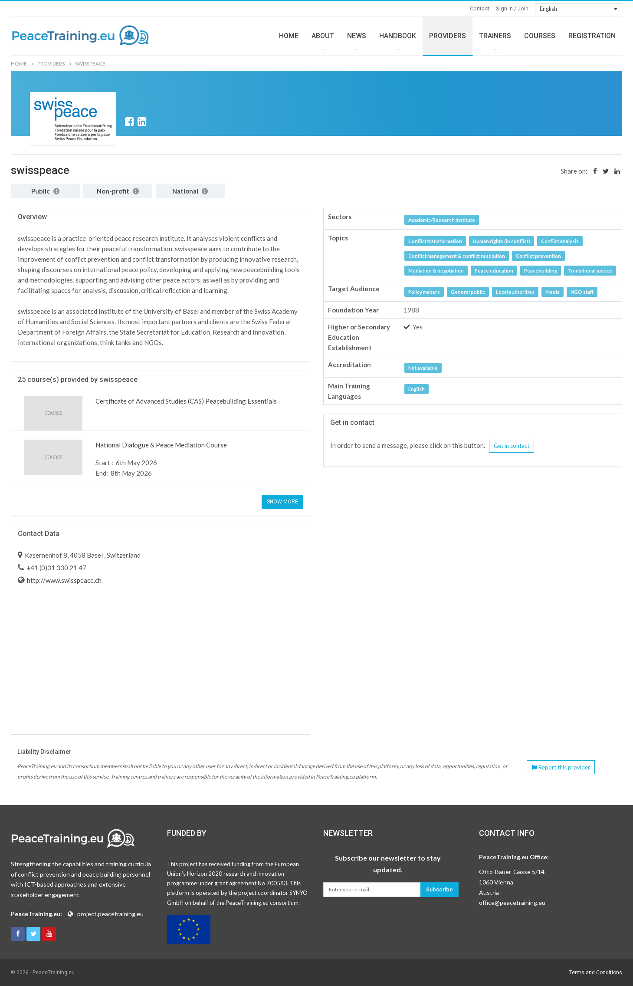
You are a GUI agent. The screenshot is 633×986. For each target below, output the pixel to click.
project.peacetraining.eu (110, 913)
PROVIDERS (447, 36)
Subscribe (439, 889)
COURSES (539, 36)
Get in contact (511, 445)
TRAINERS (495, 36)
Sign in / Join (512, 8)
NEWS (356, 36)
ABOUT (323, 36)
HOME (288, 36)
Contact (479, 8)
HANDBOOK (397, 36)
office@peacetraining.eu (512, 902)
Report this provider (560, 767)
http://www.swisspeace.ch (64, 580)
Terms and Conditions (595, 973)
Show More (282, 502)
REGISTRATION (592, 36)
